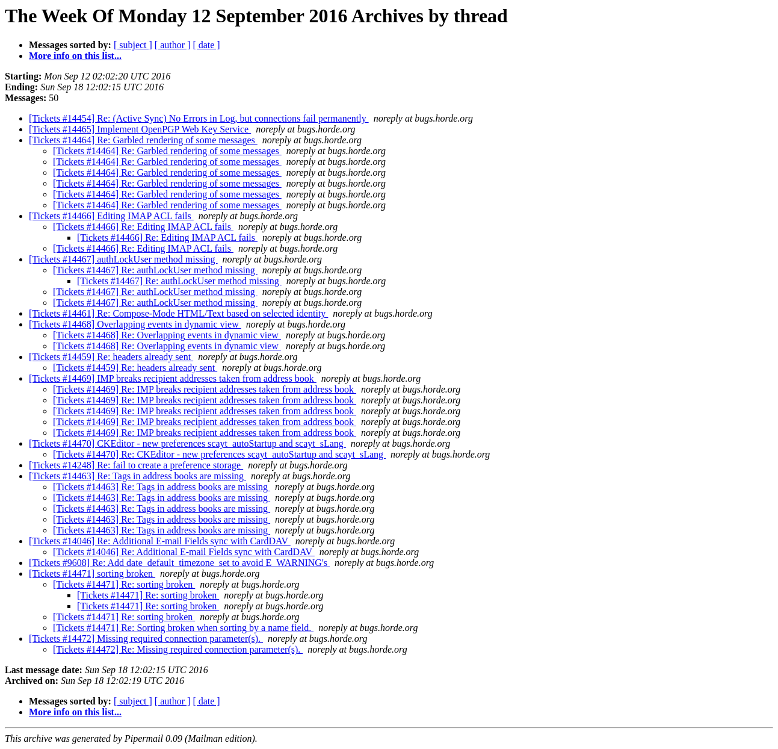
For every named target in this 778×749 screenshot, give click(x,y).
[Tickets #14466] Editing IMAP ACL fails (111, 216)
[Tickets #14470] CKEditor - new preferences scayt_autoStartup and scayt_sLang (187, 443)
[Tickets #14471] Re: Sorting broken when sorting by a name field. (183, 628)
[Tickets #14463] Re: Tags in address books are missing (137, 476)
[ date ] (206, 45)
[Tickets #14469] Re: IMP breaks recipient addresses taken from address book (204, 389)
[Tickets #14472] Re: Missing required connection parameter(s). (178, 649)
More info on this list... (75, 56)
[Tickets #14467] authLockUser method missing (123, 259)
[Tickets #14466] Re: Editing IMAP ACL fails (143, 227)
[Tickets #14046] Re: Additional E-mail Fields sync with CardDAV (160, 541)
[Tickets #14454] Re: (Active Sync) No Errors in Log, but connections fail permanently (199, 118)
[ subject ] (133, 45)
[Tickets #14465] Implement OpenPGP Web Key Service (140, 129)
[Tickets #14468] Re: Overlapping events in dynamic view (167, 335)
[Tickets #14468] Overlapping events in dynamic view (135, 324)
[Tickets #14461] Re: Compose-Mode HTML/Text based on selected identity (178, 313)
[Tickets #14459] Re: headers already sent (111, 357)
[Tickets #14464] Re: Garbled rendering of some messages (143, 140)
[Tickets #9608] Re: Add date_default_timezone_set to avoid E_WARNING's (179, 563)
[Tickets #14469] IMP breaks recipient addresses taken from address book (172, 378)
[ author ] (173, 45)
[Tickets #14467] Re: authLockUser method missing (155, 270)
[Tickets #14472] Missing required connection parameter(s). (146, 638)
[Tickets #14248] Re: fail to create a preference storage (136, 465)
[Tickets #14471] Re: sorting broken (124, 584)
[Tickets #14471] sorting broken (92, 573)
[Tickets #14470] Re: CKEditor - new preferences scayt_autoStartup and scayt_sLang (219, 454)
